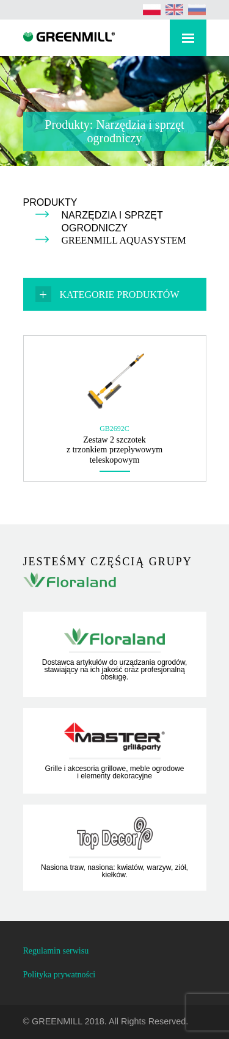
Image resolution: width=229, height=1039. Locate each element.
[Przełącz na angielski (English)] (174, 9)
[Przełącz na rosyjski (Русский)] (197, 9)
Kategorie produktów (120, 294)
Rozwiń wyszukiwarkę (149, 40)
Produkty (50, 202)
